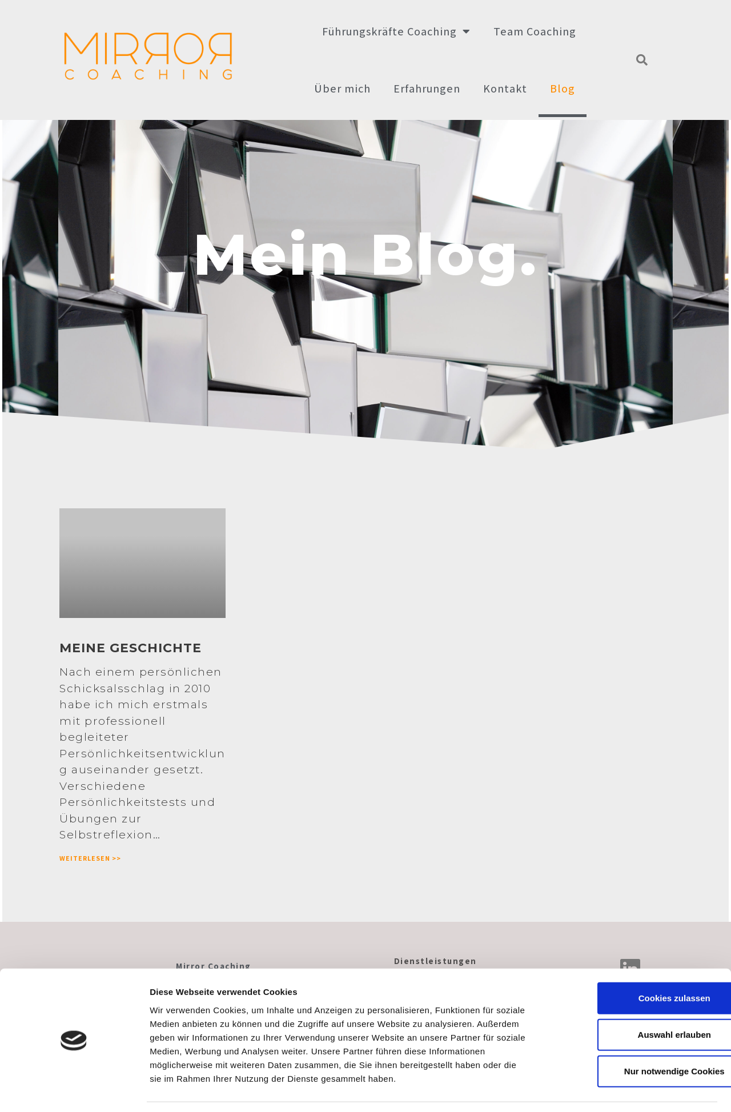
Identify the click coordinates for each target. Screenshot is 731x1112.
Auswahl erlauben (635, 999)
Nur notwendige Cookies (635, 1036)
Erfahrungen (426, 88)
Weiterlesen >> (88, 858)
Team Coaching (534, 31)
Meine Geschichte (128, 649)
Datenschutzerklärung (629, 1089)
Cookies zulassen (636, 963)
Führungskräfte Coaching (396, 31)
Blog (562, 88)
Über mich (342, 88)
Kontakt (505, 88)
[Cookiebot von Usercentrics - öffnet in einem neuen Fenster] (74, 1089)
